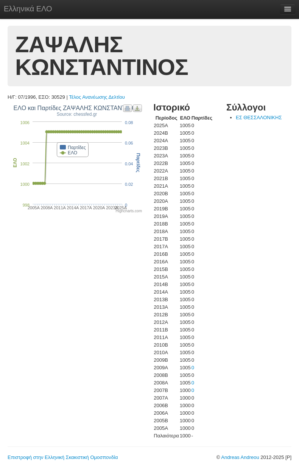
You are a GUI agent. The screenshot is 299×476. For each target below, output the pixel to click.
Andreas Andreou (240, 457)
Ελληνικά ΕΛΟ (28, 9)
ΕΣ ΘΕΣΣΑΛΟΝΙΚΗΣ (259, 117)
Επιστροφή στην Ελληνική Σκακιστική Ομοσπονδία (63, 457)
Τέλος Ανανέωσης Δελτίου (97, 97)
